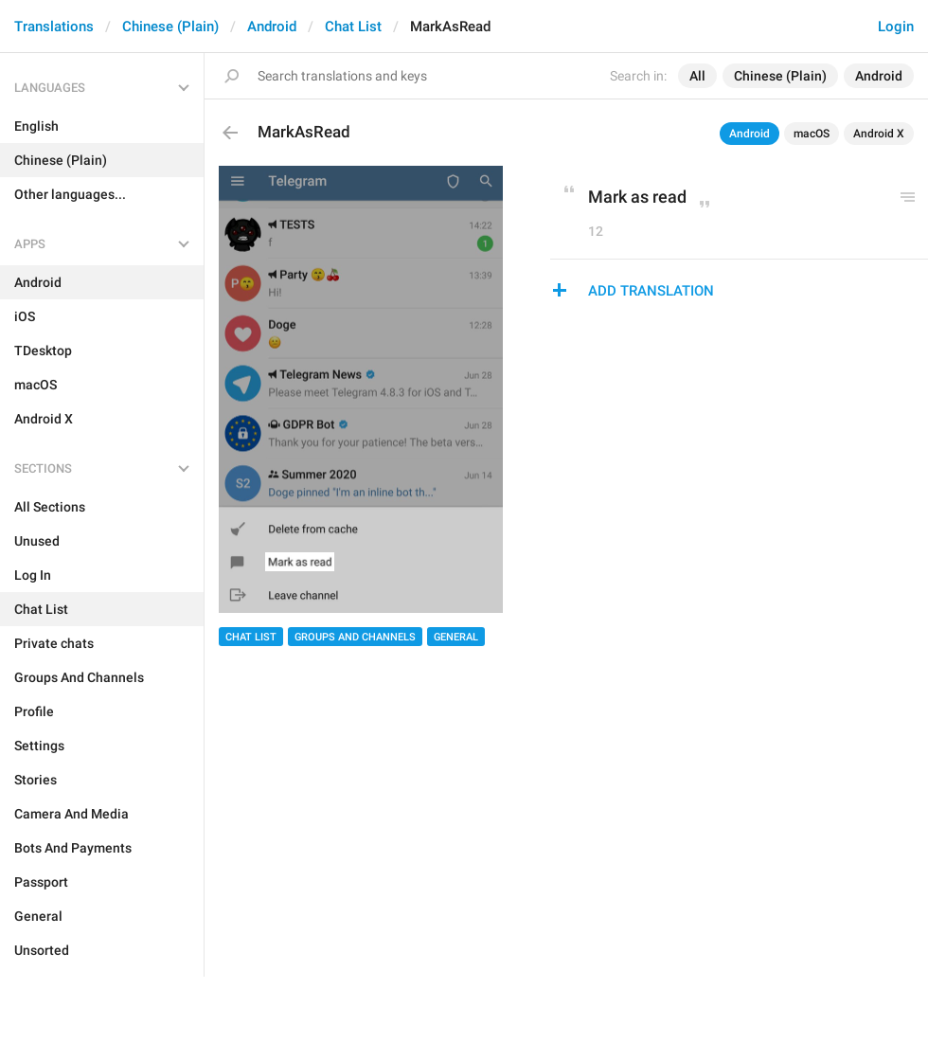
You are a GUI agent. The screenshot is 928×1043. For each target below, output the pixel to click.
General (456, 637)
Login (896, 26)
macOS (812, 133)
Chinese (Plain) (170, 26)
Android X (878, 133)
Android (271, 26)
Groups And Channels (355, 637)
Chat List (353, 26)
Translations (54, 26)
